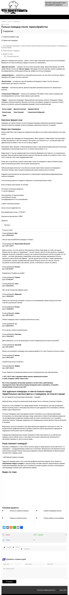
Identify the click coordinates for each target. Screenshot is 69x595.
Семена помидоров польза (52, 511)
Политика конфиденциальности (46, 584)
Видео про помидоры (9, 40)
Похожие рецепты (11, 56)
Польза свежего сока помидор (54, 518)
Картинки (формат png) (10, 37)
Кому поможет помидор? (10, 50)
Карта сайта (63, 584)
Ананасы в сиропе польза (18, 518)
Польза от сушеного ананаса (19, 511)
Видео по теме (7, 54)
